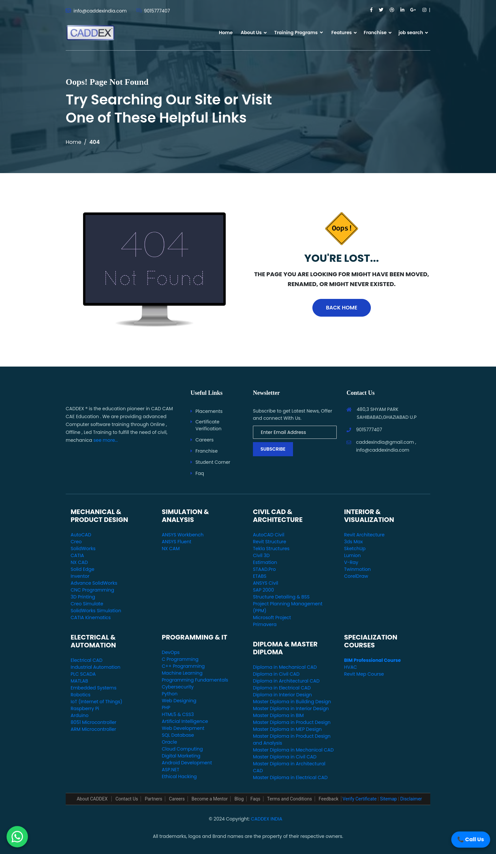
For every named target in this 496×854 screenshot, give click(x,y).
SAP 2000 (263, 590)
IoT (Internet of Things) (96, 701)
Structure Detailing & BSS (281, 597)
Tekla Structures (271, 548)
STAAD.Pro (264, 569)
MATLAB (79, 681)
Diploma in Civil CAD (276, 674)
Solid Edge (82, 569)
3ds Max (353, 541)
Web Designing (179, 700)
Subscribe (272, 449)
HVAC (350, 667)
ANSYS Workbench (183, 534)
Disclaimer (411, 798)
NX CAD (79, 562)
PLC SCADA (83, 674)
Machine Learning (182, 673)
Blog (239, 798)
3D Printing (83, 597)
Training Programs (298, 32)
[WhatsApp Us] (17, 836)
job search (410, 32)
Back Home (341, 307)
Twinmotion (357, 569)
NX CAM (171, 548)
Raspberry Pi (85, 708)
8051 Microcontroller (93, 722)
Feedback (328, 798)
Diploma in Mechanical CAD (285, 667)
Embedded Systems (93, 688)
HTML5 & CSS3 (178, 714)
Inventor (80, 576)
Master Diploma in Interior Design (291, 708)
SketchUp (355, 548)
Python (170, 693)
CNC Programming (92, 590)
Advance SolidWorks (94, 583)
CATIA (77, 555)
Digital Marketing (181, 756)
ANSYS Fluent (177, 541)
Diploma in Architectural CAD (286, 681)
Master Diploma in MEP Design (287, 729)
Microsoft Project (272, 617)
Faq (199, 473)
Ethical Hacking (179, 776)
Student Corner (212, 462)
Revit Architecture (364, 534)
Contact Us (126, 798)
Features (341, 32)
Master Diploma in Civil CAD (284, 756)
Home (226, 32)
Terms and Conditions (289, 798)
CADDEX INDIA (266, 819)
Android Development (187, 762)
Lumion (352, 555)
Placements (209, 411)
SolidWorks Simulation (96, 610)
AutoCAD (81, 534)
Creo (76, 541)
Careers (204, 440)
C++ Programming (183, 666)
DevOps (171, 652)
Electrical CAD (86, 660)
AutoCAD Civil (268, 534)
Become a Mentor (210, 798)
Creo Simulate (87, 603)
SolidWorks (83, 548)
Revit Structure (269, 541)
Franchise (375, 32)
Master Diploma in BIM (278, 715)
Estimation (265, 562)
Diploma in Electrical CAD (282, 688)
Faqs (255, 798)
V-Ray (351, 562)
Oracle (169, 742)
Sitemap (388, 798)
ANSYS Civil (265, 583)
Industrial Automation (95, 667)
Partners (153, 798)
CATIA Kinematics (91, 617)
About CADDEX (93, 798)
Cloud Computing (182, 749)
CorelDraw (356, 576)
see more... (105, 440)
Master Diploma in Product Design (291, 722)
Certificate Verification (208, 425)
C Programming (180, 659)
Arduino (79, 715)
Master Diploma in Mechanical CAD (293, 750)
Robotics (80, 694)
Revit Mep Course (364, 674)
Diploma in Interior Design (282, 694)
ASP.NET (170, 769)
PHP (166, 707)
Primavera (265, 624)
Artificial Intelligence (185, 721)
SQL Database (178, 735)
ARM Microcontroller (93, 729)
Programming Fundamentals (195, 680)
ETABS (259, 576)
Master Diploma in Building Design (292, 701)
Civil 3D (261, 555)
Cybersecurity (178, 687)
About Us (251, 32)
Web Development (183, 728)
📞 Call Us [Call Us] (470, 839)
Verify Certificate (359, 798)
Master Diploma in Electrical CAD (290, 777)
